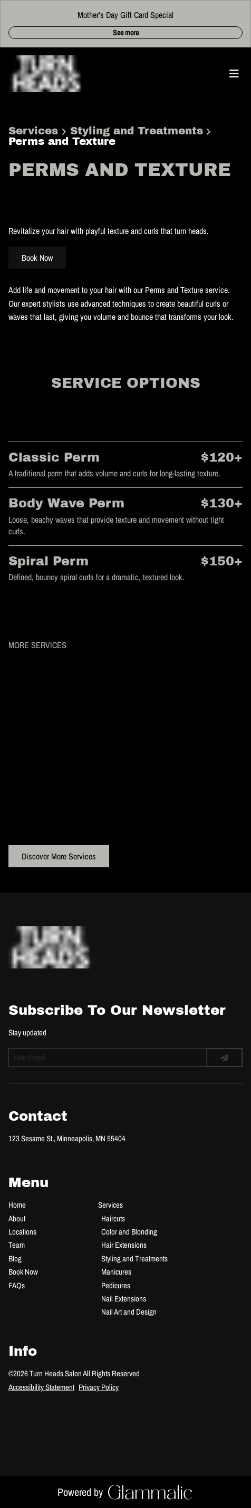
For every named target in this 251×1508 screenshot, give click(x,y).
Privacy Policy (99, 1387)
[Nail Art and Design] (129, 1311)
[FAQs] (16, 1285)
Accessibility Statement (41, 1387)
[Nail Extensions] (123, 1298)
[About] (16, 1218)
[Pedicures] (115, 1285)
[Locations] (22, 1231)
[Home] (17, 1204)
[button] (219, 73)
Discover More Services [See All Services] (59, 856)
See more (126, 32)
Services (33, 130)
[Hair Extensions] (124, 1244)
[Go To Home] (46, 73)
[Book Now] (23, 1271)
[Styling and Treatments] (134, 1258)
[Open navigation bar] (234, 73)
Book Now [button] (37, 257)
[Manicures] (116, 1271)
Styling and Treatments (136, 130)
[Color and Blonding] (129, 1231)
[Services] (110, 1204)
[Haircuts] (113, 1218)
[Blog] (15, 1258)
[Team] (16, 1244)
